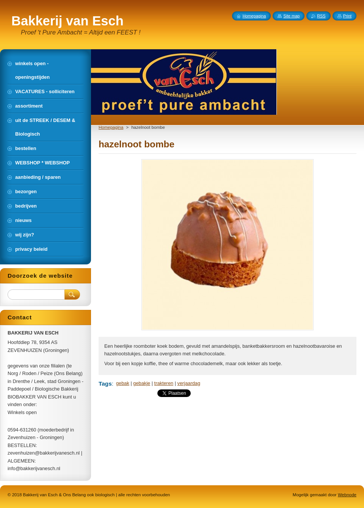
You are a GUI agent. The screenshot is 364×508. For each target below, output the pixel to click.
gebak (122, 383)
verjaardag (188, 383)
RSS (321, 16)
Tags (105, 383)
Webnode (347, 494)
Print (347, 16)
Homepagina (111, 127)
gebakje (141, 383)
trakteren (164, 383)
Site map (291, 16)
